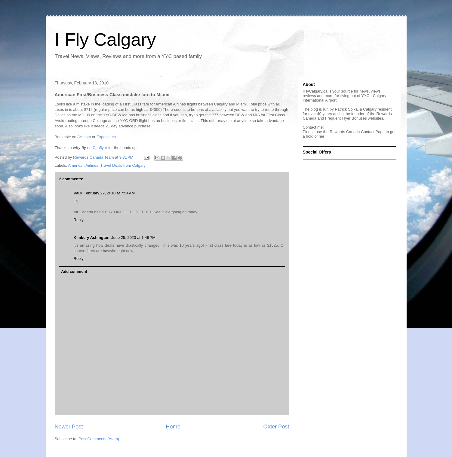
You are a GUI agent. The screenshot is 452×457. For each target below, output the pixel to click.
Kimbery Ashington (91, 237)
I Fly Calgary (105, 39)
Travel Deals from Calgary (123, 165)
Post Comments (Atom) (98, 439)
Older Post (276, 427)
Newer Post (69, 427)
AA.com (84, 137)
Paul (78, 193)
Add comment (74, 271)
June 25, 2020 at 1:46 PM (133, 237)
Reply (79, 220)
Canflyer (100, 147)
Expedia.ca (106, 137)
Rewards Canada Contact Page (357, 131)
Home (173, 427)
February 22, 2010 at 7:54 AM (109, 193)
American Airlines (83, 165)
